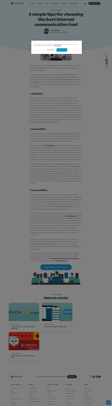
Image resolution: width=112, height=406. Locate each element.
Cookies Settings (50, 49)
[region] (56, 47)
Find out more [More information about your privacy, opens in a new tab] (58, 45)
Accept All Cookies (62, 49)
